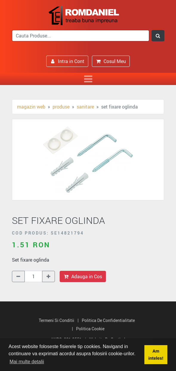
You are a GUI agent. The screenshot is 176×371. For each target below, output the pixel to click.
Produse (61, 106)
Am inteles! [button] (155, 355)
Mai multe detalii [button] (27, 361)
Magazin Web (31, 106)
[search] (80, 35)
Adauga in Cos (83, 276)
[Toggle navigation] (88, 79)
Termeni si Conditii (56, 320)
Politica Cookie (90, 328)
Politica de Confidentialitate (108, 320)
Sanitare (85, 106)
